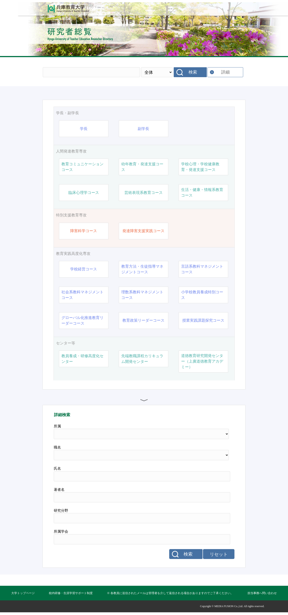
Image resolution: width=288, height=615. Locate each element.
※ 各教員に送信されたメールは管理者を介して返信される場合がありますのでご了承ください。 (170, 593)
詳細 (225, 72)
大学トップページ (23, 593)
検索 (193, 72)
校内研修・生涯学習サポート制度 (71, 593)
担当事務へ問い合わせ (262, 593)
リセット (219, 554)
